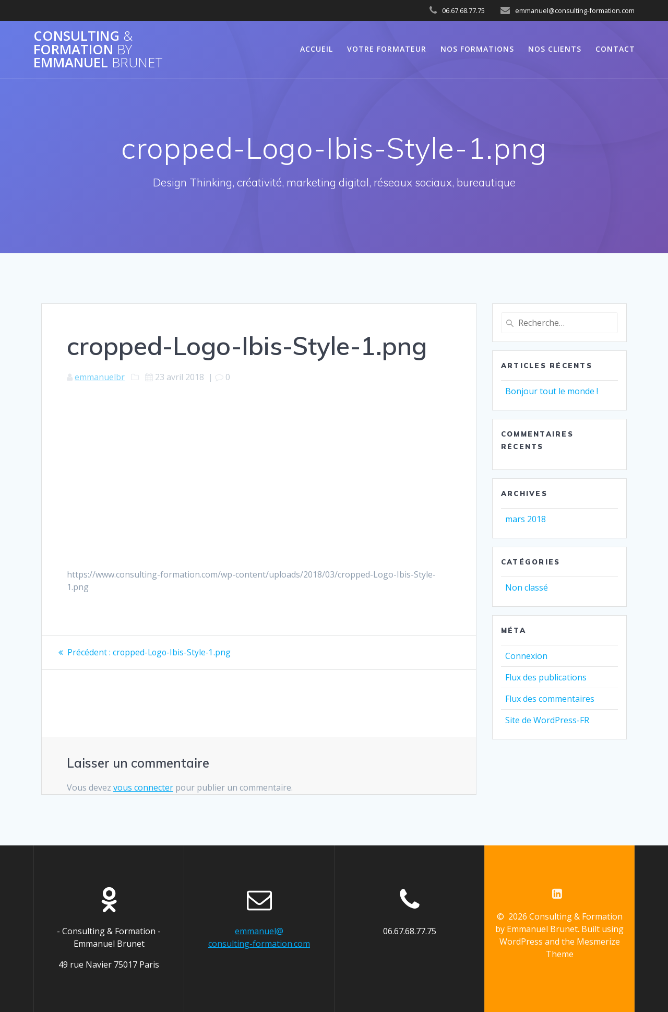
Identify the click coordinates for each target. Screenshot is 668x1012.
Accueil (316, 49)
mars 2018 (525, 519)
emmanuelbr (100, 377)
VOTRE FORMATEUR (386, 49)
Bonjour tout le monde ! (551, 391)
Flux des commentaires (549, 698)
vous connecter (143, 787)
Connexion (526, 656)
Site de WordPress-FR (547, 720)
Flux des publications (546, 677)
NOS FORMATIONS (477, 49)
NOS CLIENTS (554, 49)
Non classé (526, 587)
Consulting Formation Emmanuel (98, 49)
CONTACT (615, 49)
